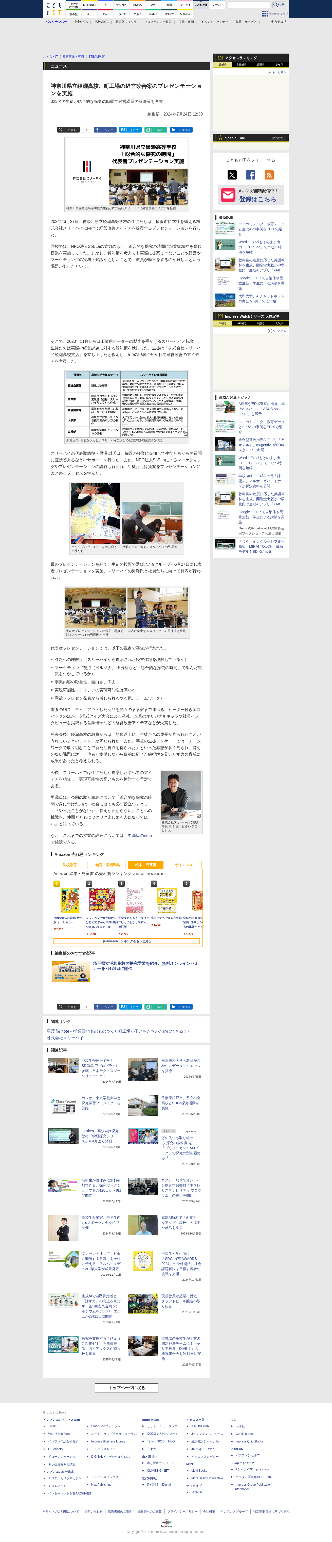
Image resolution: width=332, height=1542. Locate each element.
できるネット (57, 1486)
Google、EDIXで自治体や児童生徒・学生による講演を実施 (261, 283)
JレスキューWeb (202, 1449)
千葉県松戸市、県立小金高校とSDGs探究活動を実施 (180, 1103)
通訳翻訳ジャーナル (205, 1441)
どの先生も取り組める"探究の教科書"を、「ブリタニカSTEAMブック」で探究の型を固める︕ (180, 1148)
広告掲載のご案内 (120, 1511)
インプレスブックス (105, 1477)
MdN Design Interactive (207, 1478)
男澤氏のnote (140, 835)
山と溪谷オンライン (160, 1463)
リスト (86, 130)
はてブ (134, 130)
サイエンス (184, 865)
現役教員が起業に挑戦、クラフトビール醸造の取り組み (180, 1301)
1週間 (260, 65)
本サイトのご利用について (61, 1511)
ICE (233, 1420)
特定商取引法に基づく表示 (271, 1511)
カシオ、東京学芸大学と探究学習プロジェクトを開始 (101, 1103)
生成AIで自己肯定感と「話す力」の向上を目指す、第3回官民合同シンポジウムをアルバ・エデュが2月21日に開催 (101, 1306)
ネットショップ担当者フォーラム (114, 1434)
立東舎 (151, 1449)
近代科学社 (149, 1478)
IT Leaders (55, 1449)
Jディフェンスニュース (207, 1434)
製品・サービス (246, 22)
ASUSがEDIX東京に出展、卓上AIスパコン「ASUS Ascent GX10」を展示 (261, 409)
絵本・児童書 (145, 865)
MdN (189, 1464)
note (159, 130)
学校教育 (70, 865)
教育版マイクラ (126, 22)
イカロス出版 (195, 1420)
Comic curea (244, 1434)
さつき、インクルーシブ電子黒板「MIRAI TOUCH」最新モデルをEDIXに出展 (261, 546)
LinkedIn (184, 130)
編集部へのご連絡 (150, 1511)
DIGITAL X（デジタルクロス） (112, 1456)
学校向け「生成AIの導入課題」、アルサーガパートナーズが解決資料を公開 (261, 481)
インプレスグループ (234, 1511)
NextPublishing (101, 1484)
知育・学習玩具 (107, 865)
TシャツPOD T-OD (161, 1441)
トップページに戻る (126, 1388)
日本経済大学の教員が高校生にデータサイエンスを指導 (180, 1066)
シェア (108, 130)
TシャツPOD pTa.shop (252, 1469)
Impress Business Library (108, 1441)
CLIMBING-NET (158, 1470)
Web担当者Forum (60, 1434)
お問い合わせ (93, 1511)
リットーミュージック (162, 1426)
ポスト (72, 130)
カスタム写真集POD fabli (254, 1477)
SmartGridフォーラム (105, 1426)
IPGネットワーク (242, 1463)
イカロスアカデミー (205, 1456)
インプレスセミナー (105, 1449)
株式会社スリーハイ (65, 1038)
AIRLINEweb (200, 1426)
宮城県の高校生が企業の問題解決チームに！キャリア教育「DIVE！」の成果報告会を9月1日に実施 (181, 1348)
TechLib (196, 1492)
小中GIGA (81, 22)
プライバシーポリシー (182, 1511)
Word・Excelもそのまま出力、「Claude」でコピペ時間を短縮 (260, 247)
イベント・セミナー (214, 22)
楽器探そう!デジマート (162, 1434)
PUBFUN (237, 1449)
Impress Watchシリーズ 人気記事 (252, 316)
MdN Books (199, 1470)
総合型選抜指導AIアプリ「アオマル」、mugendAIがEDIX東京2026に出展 (261, 445)
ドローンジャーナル (62, 1456)
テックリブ (193, 1486)
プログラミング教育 (158, 22)
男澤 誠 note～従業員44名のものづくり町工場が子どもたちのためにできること (119, 1031)
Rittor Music (150, 1420)
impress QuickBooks (249, 1441)
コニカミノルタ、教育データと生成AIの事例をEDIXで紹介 (261, 229)
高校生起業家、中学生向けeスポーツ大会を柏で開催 (101, 1222)
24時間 (241, 65)
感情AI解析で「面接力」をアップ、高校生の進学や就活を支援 (180, 1222)
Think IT (53, 1426)
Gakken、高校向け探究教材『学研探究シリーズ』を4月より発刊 (100, 1136)
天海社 (240, 1426)
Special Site (235, 138)
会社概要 (209, 1511)
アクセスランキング (241, 58)
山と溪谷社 (149, 1456)
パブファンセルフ (248, 1455)
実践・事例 (186, 22)
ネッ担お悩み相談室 (62, 1464)
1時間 (222, 65)
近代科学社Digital (159, 1484)
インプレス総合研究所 (63, 1441)
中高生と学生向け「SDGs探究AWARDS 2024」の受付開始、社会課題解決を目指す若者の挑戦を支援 (181, 1264)
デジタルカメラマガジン (65, 1478)
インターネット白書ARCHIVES (69, 1493)
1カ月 (279, 65)
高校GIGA (101, 22)
